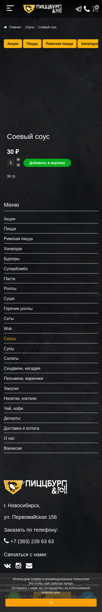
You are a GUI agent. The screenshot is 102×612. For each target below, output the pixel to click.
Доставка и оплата (21, 428)
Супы (9, 348)
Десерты (12, 418)
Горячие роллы (18, 308)
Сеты (9, 318)
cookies (36, 579)
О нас (9, 438)
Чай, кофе (13, 408)
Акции (12, 44)
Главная (15, 27)
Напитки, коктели (20, 398)
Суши (9, 298)
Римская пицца (59, 44)
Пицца (32, 44)
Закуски (11, 388)
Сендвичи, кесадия (22, 368)
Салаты (11, 358)
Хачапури (89, 44)
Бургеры (12, 259)
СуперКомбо (16, 269)
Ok (51, 602)
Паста (9, 279)
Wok (8, 328)
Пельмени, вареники (23, 378)
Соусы (29, 27)
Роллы (10, 288)
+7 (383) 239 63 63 (32, 541)
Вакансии (13, 448)
